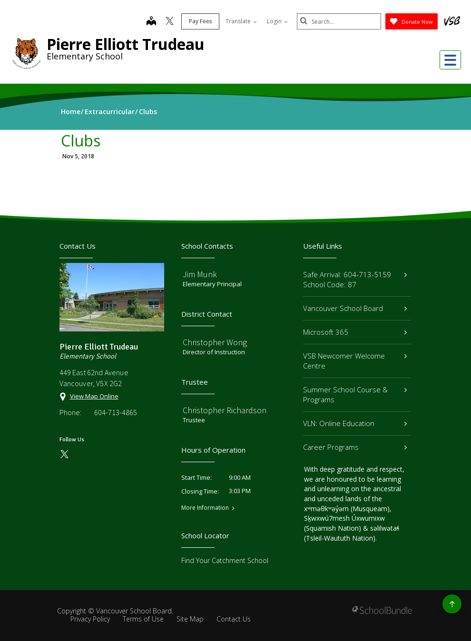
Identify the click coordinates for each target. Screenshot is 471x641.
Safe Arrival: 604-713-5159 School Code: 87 (355, 279)
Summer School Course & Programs (355, 394)
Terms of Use (143, 618)
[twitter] (168, 22)
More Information (205, 508)
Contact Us (233, 618)
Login (275, 21)
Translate (239, 21)
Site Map (190, 618)
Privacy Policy (90, 618)
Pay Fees (199, 21)
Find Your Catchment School (224, 560)
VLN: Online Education (355, 423)
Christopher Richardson (224, 410)
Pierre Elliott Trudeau (126, 44)
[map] (150, 22)
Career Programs (355, 447)
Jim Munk (200, 274)
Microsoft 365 (355, 332)
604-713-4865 (115, 412)
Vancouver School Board (355, 308)
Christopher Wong (215, 342)
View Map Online (94, 396)
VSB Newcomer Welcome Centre (355, 360)
